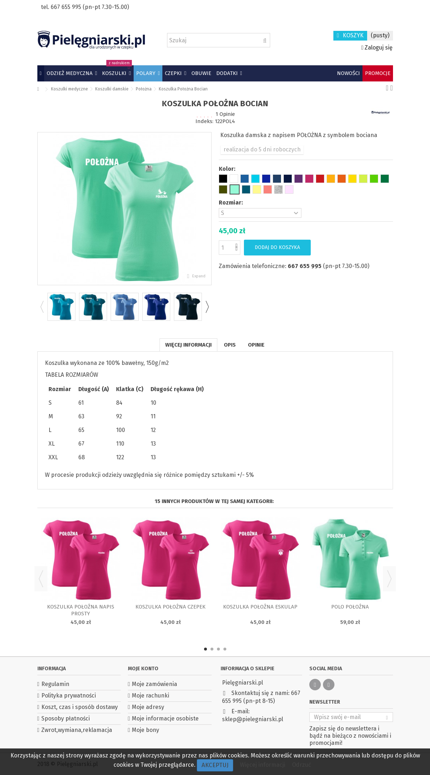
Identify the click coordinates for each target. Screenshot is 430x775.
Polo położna (350, 606)
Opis (230, 345)
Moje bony (145, 730)
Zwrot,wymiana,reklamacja (76, 730)
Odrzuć (301, 764)
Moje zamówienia (154, 684)
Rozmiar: (231, 202)
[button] (72, 73)
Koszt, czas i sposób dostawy (79, 707)
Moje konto (143, 669)
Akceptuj (215, 765)
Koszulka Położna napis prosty (80, 610)
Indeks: (204, 121)
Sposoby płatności (65, 718)
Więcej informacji (188, 345)
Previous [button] (41, 307)
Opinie (256, 345)
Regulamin (55, 684)
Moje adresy (148, 707)
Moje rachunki (150, 695)
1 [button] (205, 649)
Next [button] (207, 307)
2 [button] (212, 649)
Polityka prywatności (68, 695)
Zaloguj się (377, 47)
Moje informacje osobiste (165, 718)
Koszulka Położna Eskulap (260, 606)
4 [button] (224, 649)
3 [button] (218, 649)
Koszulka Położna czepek (170, 606)
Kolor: (228, 168)
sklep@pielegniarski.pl (252, 719)
